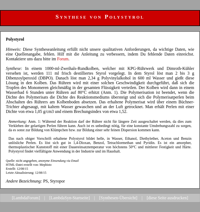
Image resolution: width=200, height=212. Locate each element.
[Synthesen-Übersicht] (118, 198)
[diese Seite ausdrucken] (167, 198)
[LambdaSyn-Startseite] (69, 198)
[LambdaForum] (26, 198)
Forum (62, 59)
